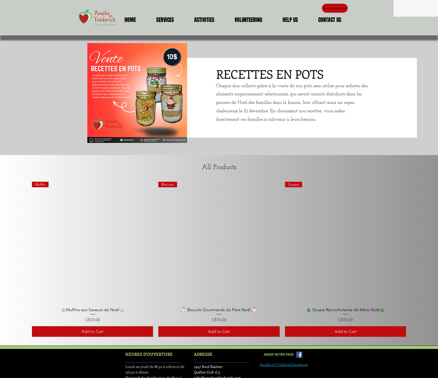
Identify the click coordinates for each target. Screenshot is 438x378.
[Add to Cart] (92, 331)
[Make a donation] (335, 8)
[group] (219, 259)
